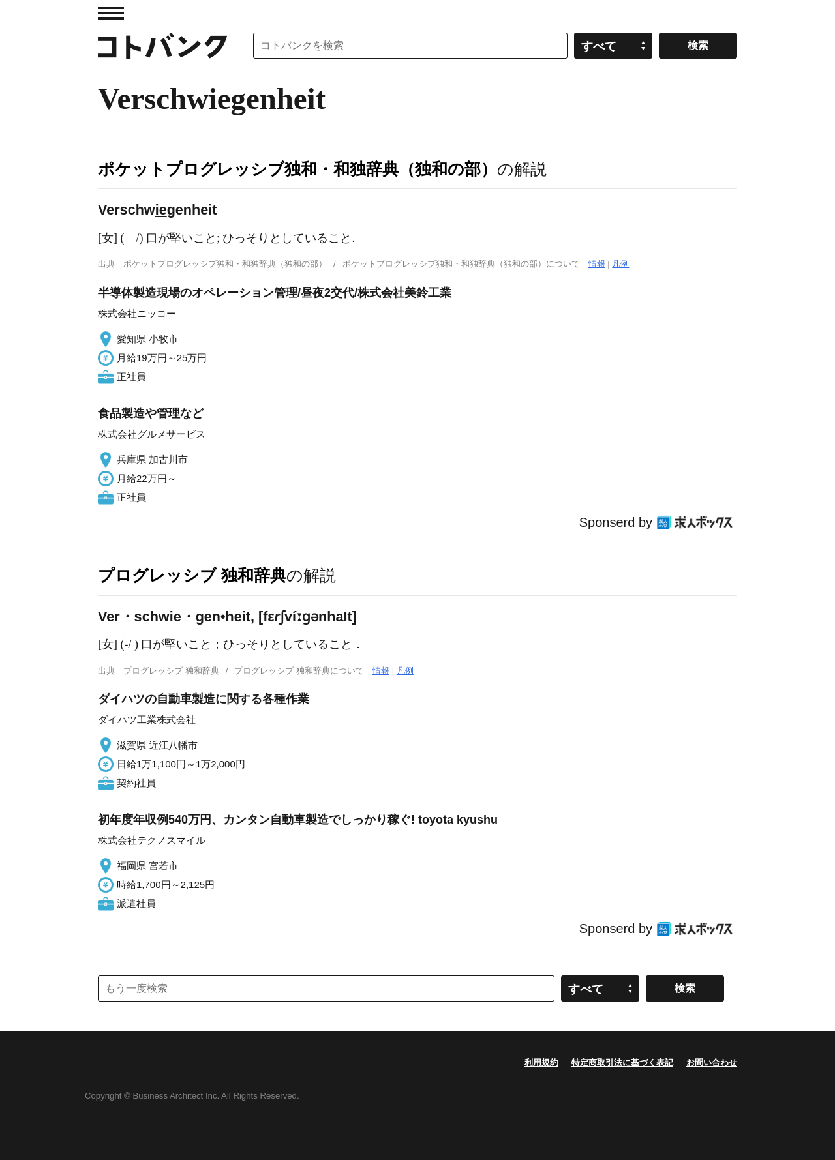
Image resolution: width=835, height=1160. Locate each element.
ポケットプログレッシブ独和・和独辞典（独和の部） (297, 169)
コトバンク (162, 46)
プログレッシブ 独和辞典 (192, 575)
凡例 (620, 264)
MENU (111, 13)
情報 (596, 264)
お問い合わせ (711, 1062)
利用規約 (541, 1062)
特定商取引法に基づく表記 (622, 1062)
